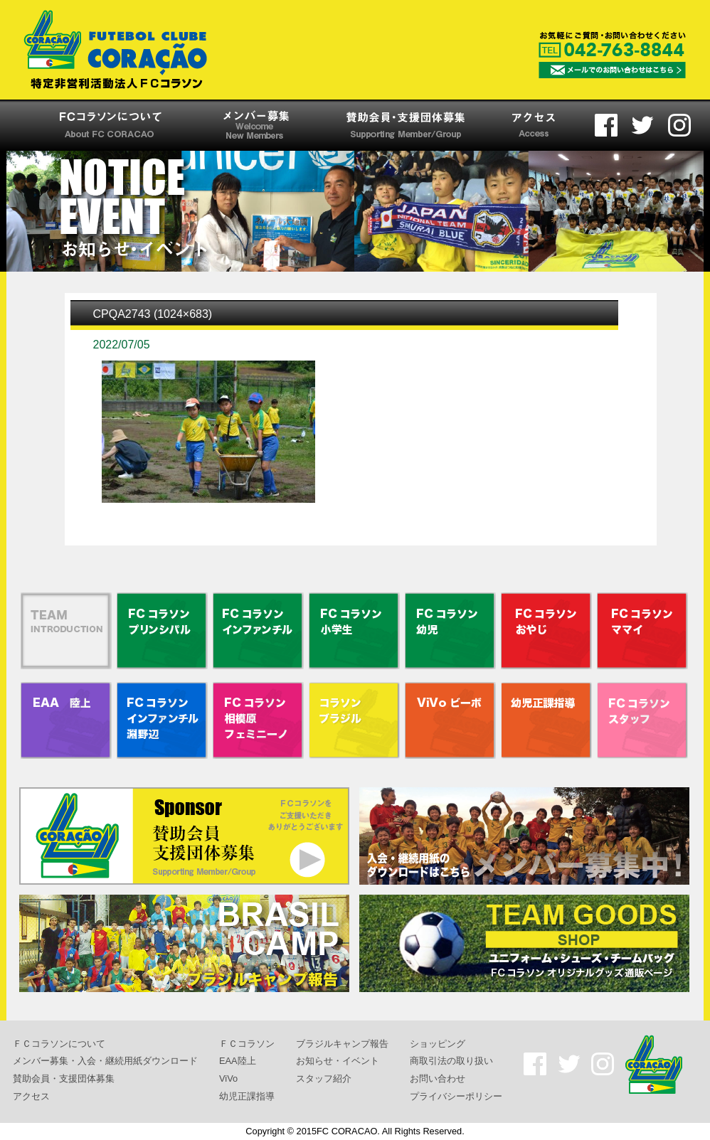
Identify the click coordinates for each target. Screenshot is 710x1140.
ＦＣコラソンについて (59, 1043)
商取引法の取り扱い (451, 1060)
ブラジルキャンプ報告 (342, 1043)
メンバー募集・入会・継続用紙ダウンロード (105, 1060)
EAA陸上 (237, 1060)
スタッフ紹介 (323, 1078)
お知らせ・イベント (337, 1060)
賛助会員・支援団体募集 (64, 1078)
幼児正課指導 (247, 1095)
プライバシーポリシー (456, 1095)
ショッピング (437, 1043)
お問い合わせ (437, 1078)
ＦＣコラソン (247, 1043)
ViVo (228, 1078)
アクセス (31, 1095)
